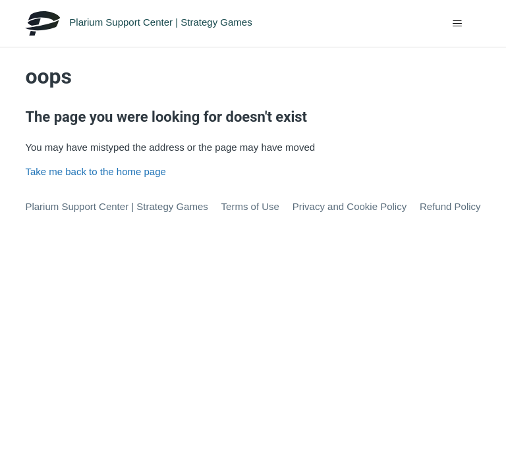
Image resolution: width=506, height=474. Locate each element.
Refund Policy (450, 206)
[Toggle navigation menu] (457, 23)
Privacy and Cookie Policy (350, 206)
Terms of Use (250, 206)
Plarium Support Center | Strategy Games (116, 206)
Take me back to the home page (95, 171)
